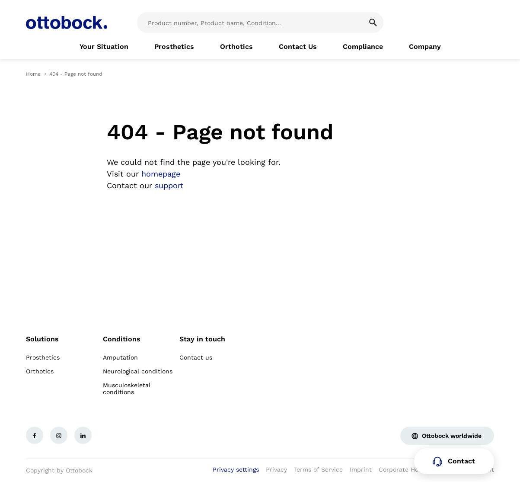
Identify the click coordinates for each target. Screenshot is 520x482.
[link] (104, 46)
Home (33, 74)
